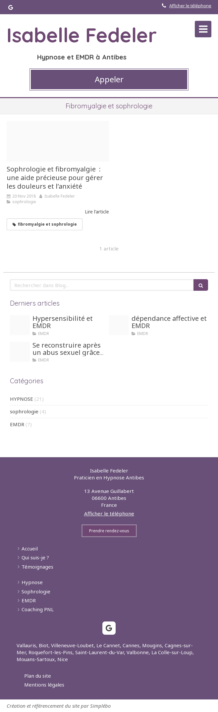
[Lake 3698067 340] (58, 141)
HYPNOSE (21, 398)
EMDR (17, 424)
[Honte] (20, 352)
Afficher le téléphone (190, 6)
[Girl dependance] (119, 325)
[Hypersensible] (20, 325)
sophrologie (24, 411)
